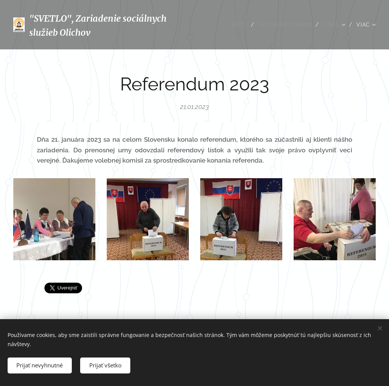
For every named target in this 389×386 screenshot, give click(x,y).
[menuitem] (237, 24)
